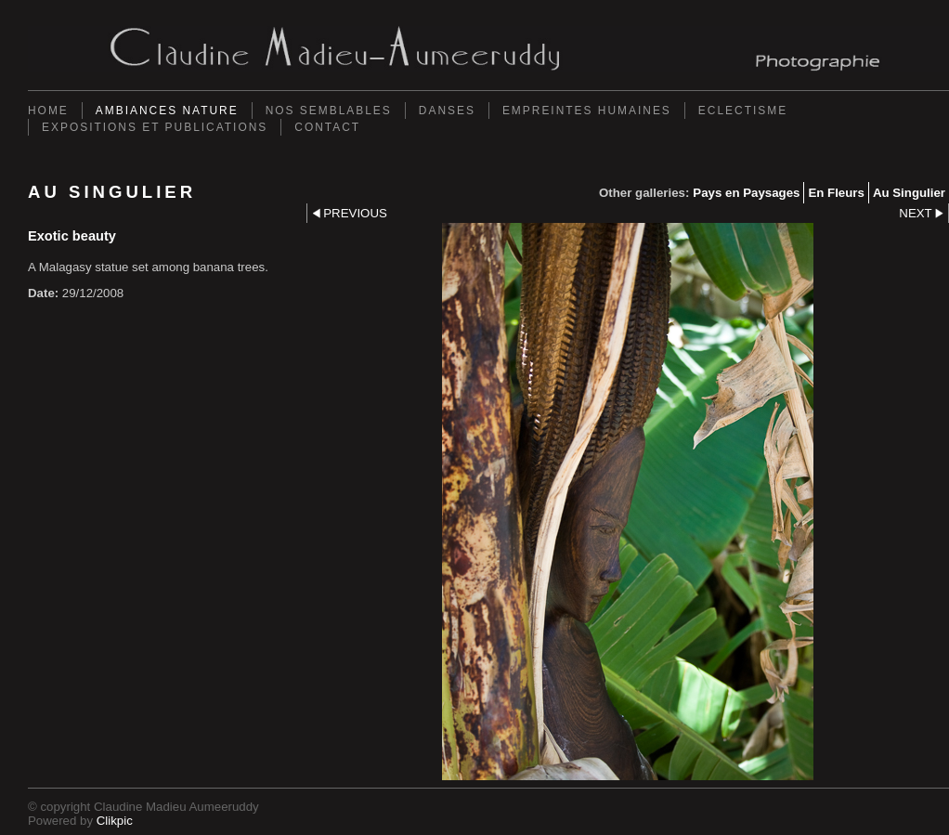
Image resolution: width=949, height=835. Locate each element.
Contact (327, 127)
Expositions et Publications (154, 127)
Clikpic (115, 821)
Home (48, 110)
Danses (447, 110)
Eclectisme (742, 110)
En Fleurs (836, 193)
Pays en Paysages (746, 193)
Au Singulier (909, 193)
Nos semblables (329, 110)
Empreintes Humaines (586, 110)
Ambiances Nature (167, 110)
